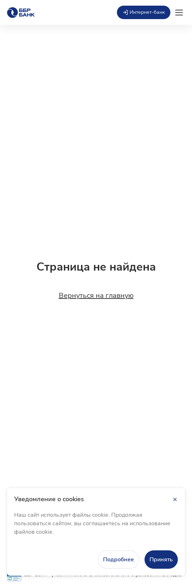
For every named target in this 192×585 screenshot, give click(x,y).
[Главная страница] (21, 12)
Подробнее (118, 559)
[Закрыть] (175, 499)
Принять (161, 559)
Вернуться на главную (96, 295)
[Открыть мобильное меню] (179, 12)
